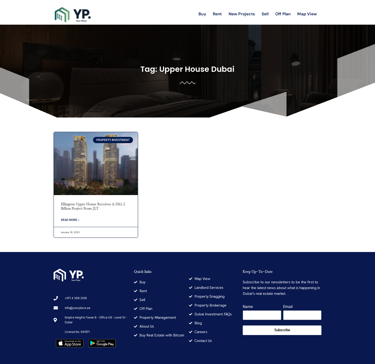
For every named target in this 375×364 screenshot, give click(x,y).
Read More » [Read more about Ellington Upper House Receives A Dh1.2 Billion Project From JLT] (70, 220)
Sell (265, 14)
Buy (202, 14)
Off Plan (283, 14)
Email (288, 307)
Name (248, 307)
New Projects (242, 14)
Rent (217, 14)
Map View (307, 14)
